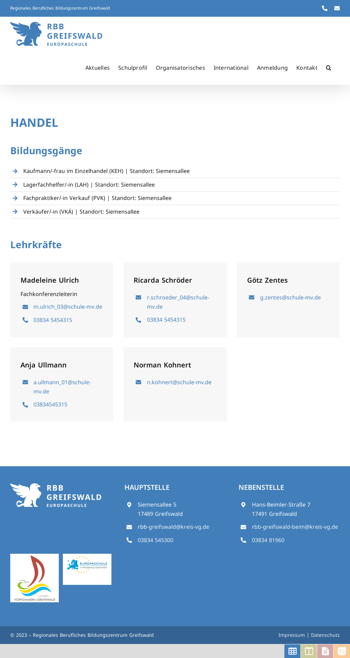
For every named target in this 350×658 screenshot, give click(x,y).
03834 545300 (155, 540)
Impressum (293, 635)
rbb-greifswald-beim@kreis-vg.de (295, 527)
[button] (328, 67)
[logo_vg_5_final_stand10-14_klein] (34, 556)
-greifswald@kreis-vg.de (178, 527)
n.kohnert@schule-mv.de (179, 382)
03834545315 (50, 404)
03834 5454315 (52, 320)
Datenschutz (325, 635)
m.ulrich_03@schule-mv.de (67, 306)
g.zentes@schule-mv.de (290, 297)
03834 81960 (268, 540)
